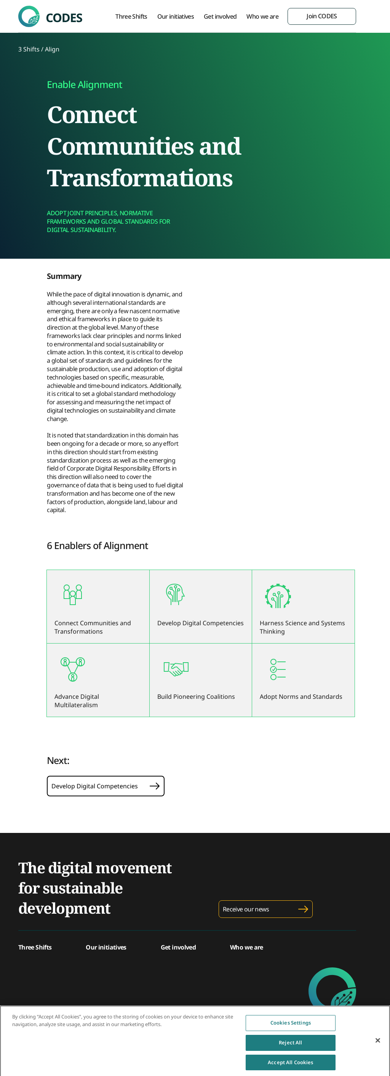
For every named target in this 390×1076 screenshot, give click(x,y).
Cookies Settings (290, 1025)
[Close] (377, 1042)
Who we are (262, 16)
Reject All (290, 1044)
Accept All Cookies (290, 1064)
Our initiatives (175, 16)
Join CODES (322, 16)
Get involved (220, 16)
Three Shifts (131, 16)
